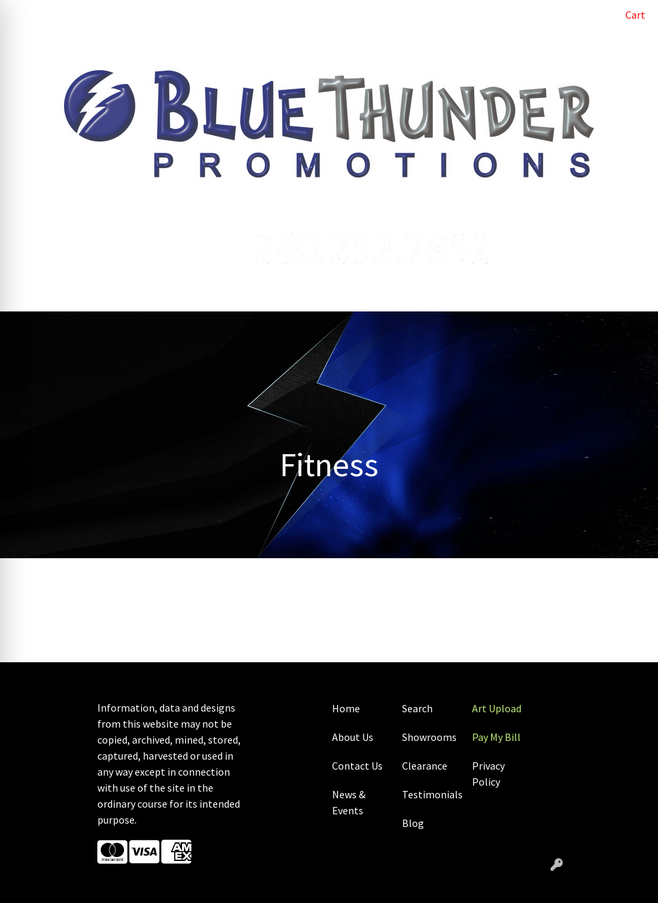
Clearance (424, 765)
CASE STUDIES (114, 44)
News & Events (348, 802)
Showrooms (429, 737)
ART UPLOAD (236, 14)
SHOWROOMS (187, 44)
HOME (27, 14)
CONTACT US (42, 44)
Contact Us (357, 765)
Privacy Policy (488, 773)
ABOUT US (74, 14)
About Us (352, 737)
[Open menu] (631, 292)
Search (578, 14)
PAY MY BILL (170, 14)
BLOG (120, 14)
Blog (413, 823)
